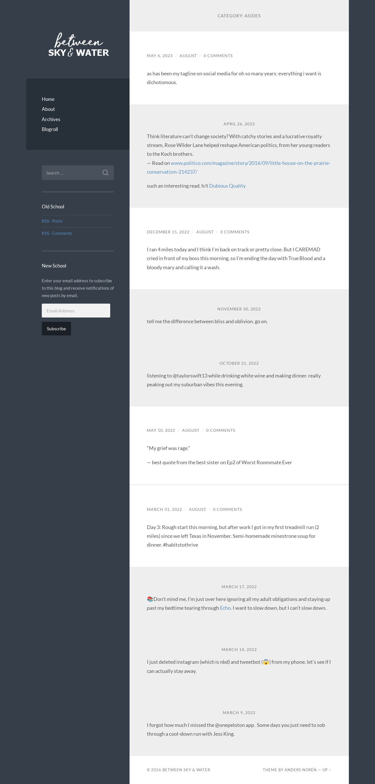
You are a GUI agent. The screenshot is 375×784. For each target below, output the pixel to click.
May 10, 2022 (161, 430)
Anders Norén (301, 770)
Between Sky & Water (186, 770)
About (48, 109)
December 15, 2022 (168, 232)
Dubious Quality (227, 185)
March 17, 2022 (239, 586)
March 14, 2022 (239, 649)
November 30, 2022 (239, 309)
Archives (51, 119)
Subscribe (56, 328)
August (188, 55)
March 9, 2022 (239, 712)
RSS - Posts (52, 220)
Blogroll (50, 129)
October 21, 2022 (239, 363)
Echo (225, 608)
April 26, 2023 (239, 124)
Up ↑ (326, 770)
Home (48, 99)
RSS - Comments (57, 233)
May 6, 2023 (160, 55)
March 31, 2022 (164, 509)
